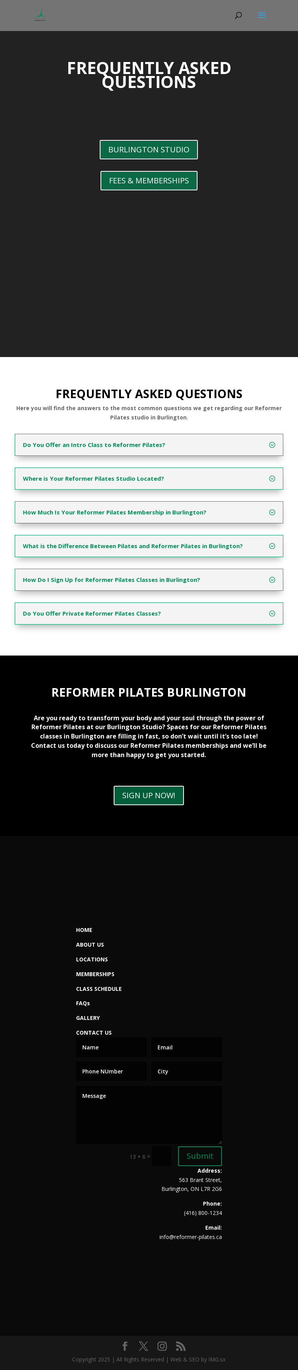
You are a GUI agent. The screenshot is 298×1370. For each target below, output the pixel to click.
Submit (200, 1156)
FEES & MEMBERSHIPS (149, 180)
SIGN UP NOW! (148, 795)
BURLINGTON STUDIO (148, 149)
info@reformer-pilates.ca (190, 1237)
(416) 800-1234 (203, 1212)
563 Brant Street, (200, 1180)
